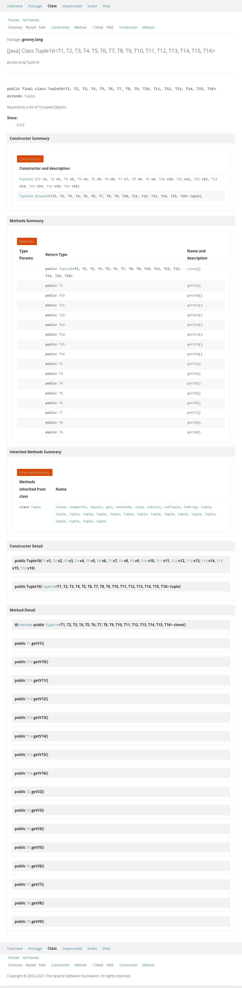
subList (153, 507)
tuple (206, 507)
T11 (179, 179)
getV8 (192, 422)
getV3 (192, 374)
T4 (79, 179)
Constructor (61, 27)
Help (106, 6)
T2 (52, 179)
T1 (39, 179)
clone (192, 269)
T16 (67, 186)
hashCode (123, 507)
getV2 (192, 364)
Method (80, 27)
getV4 (192, 383)
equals (96, 507)
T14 (32, 186)
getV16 (193, 354)
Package (35, 6)
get (109, 507)
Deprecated (72, 6)
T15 (49, 186)
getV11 (193, 305)
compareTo (78, 507)
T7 (120, 179)
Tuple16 (26, 179)
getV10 (193, 295)
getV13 (193, 325)
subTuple (172, 507)
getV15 (193, 344)
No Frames (31, 20)
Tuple (29, 96)
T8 (134, 179)
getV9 (192, 432)
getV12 (193, 315)
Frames (13, 20)
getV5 (192, 393)
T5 (93, 179)
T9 (147, 179)
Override (25, 624)
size (139, 507)
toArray (190, 507)
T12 (197, 179)
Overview (15, 6)
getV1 (192, 286)
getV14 (193, 334)
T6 (106, 179)
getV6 (192, 403)
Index (92, 6)
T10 (162, 179)
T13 (214, 179)
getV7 (192, 413)
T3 (66, 179)
